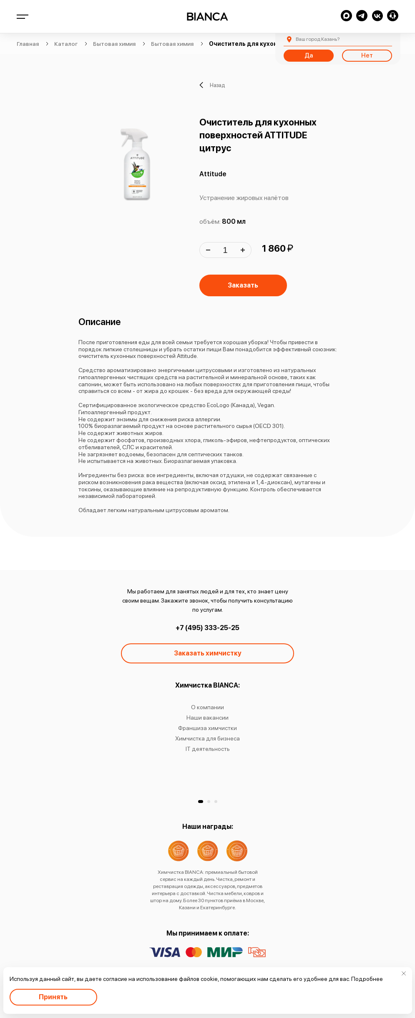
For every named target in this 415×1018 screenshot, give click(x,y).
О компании (207, 707)
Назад (212, 85)
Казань (318, 39)
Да (308, 55)
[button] (200, 801)
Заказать (243, 285)
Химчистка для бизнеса (207, 738)
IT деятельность (208, 748)
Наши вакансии (207, 717)
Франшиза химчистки (207, 728)
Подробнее (367, 978)
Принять (53, 997)
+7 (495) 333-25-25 (207, 628)
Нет (367, 55)
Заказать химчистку (207, 653)
